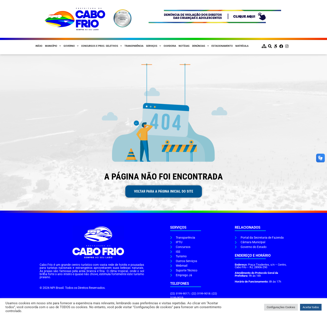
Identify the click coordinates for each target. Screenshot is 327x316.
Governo (71, 46)
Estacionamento (222, 46)
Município (53, 46)
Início (38, 46)
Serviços (153, 46)
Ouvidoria (170, 46)
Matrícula (241, 46)
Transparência (133, 46)
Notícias (184, 46)
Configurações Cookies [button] (281, 307)
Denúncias (200, 46)
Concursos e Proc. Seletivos (101, 46)
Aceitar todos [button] (311, 307)
